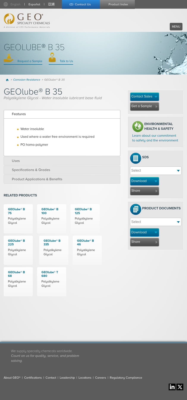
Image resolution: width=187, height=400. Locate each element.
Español (34, 4)
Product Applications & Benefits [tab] (34, 179)
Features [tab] (16, 114)
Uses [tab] (13, 161)
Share (135, 191)
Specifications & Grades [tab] (28, 170)
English (15, 4)
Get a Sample (141, 106)
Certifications (33, 378)
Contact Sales (141, 96)
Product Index (118, 4)
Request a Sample (29, 61)
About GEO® (12, 378)
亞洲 (51, 4)
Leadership (67, 378)
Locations (85, 378)
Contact (51, 378)
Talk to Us (66, 61)
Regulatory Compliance (126, 378)
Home (8, 80)
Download (139, 181)
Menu (176, 26)
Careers (100, 378)
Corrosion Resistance (26, 80)
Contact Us (83, 4)
